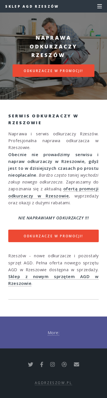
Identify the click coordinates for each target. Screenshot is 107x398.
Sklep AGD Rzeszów (32, 6)
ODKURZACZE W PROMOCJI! (53, 70)
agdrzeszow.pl (53, 382)
